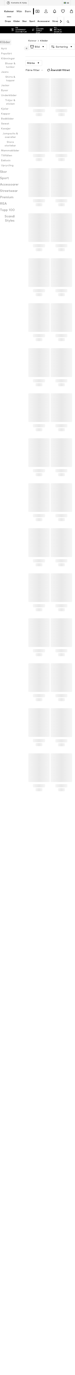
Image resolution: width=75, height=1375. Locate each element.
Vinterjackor (44, 1041)
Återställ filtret (58, 63)
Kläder (44, 33)
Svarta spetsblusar (48, 1052)
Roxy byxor (10, 1026)
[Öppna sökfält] (67, 21)
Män (19, 11)
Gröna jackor (11, 1041)
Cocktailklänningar (48, 1072)
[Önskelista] (63, 11)
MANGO (42, 1092)
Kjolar (7, 1046)
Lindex (41, 1097)
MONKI (41, 1133)
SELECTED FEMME (14, 1118)
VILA (6, 1092)
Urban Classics (45, 1128)
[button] (37, 39)
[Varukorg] (71, 11)
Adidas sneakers (47, 1031)
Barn (28, 11)
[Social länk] (8, 1278)
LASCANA (9, 1097)
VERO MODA (44, 1087)
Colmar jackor (11, 1031)
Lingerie (8, 1062)
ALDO (7, 1087)
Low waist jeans (12, 1072)
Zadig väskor (45, 1036)
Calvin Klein (10, 1113)
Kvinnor (9, 11)
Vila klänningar (45, 1026)
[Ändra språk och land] (66, 3)
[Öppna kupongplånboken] (37, 11)
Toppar (42, 1046)
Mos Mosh (43, 1107)
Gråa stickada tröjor (15, 1067)
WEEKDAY (43, 1123)
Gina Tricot (10, 1123)
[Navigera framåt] (61, 21)
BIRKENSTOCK (46, 1113)
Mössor (8, 1052)
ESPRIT (8, 1133)
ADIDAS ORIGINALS (14, 1107)
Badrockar (43, 1062)
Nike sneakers (45, 1067)
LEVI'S (41, 1102)
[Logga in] (46, 11)
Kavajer (8, 1057)
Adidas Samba (46, 1057)
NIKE (6, 1102)
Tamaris (42, 1118)
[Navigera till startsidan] (23, 1265)
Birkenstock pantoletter (17, 1036)
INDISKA (8, 1128)
